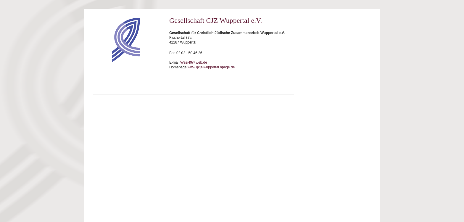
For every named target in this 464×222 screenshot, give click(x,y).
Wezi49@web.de (193, 62)
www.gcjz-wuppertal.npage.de (211, 67)
